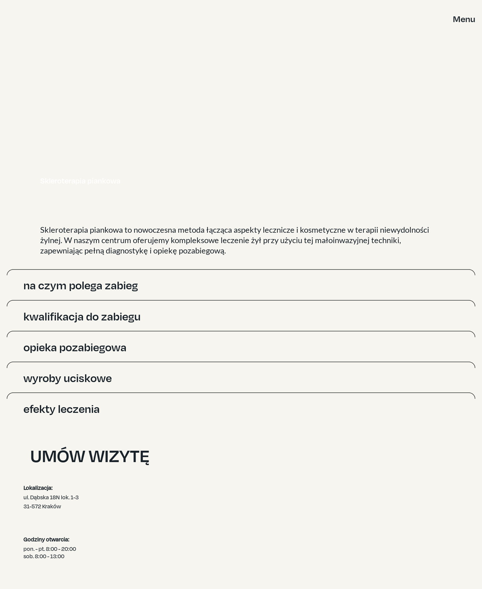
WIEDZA (408, 541)
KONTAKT (409, 555)
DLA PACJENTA (416, 526)
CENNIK (407, 548)
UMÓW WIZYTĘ (295, 457)
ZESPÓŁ (408, 534)
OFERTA (408, 519)
